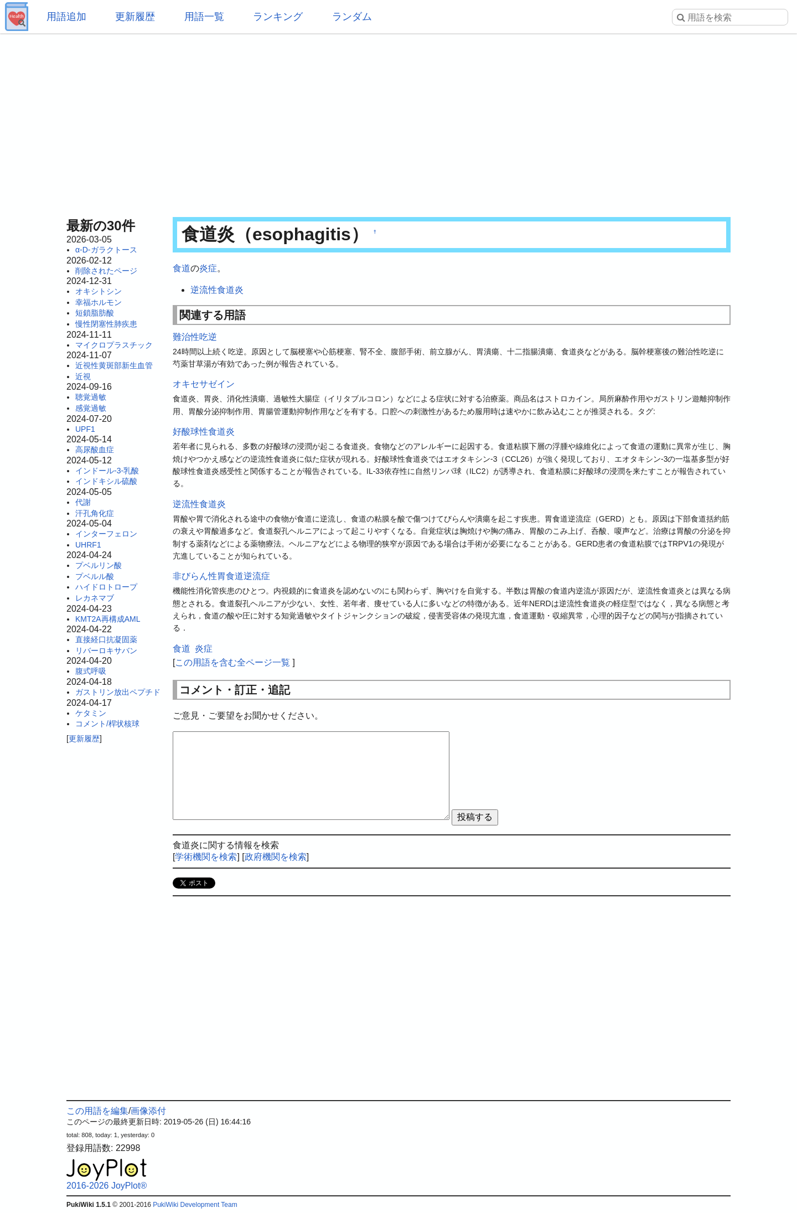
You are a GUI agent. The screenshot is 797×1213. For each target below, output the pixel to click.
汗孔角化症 (94, 513)
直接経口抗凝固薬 (106, 639)
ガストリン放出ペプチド (118, 692)
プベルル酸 (94, 576)
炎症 (208, 268)
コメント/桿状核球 (107, 723)
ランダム (352, 16)
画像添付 (148, 1111)
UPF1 (85, 429)
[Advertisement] (398, 121)
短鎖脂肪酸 (94, 312)
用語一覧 (204, 16)
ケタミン (90, 713)
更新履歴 (135, 16)
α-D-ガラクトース (106, 249)
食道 (181, 268)
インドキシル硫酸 (106, 481)
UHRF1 (88, 544)
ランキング (278, 16)
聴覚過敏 (90, 397)
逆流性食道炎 (217, 290)
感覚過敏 (90, 408)
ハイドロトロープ (106, 586)
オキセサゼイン (204, 384)
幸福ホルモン (98, 302)
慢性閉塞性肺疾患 (106, 323)
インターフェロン (106, 533)
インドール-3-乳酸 (107, 470)
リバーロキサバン (106, 650)
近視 (83, 376)
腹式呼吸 (90, 671)
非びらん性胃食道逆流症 (221, 576)
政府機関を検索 (276, 856)
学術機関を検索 (206, 856)
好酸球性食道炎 (204, 431)
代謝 (83, 502)
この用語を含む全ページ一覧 (232, 662)
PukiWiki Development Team (195, 1205)
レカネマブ (94, 597)
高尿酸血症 (94, 449)
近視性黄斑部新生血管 (114, 365)
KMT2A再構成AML (107, 619)
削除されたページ (106, 270)
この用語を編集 (97, 1111)
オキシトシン (98, 291)
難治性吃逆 (195, 337)
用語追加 (66, 16)
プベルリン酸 (98, 565)
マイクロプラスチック (114, 344)
